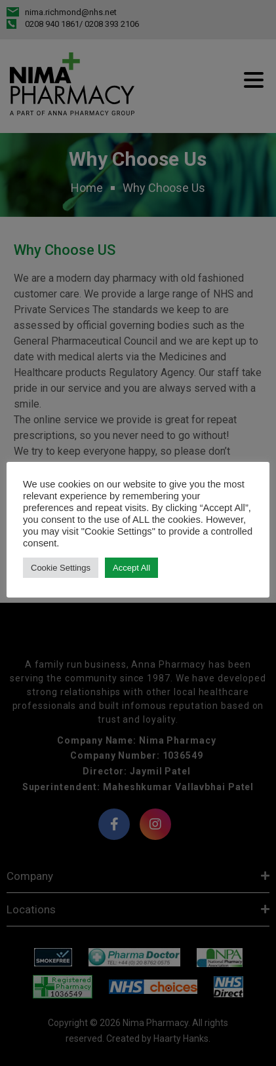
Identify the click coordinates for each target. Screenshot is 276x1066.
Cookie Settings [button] (60, 568)
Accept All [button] (131, 568)
